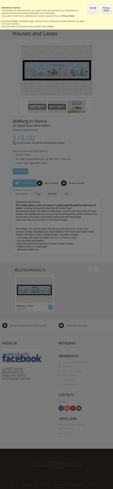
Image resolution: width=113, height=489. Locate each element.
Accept (93, 8)
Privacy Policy (106, 9)
